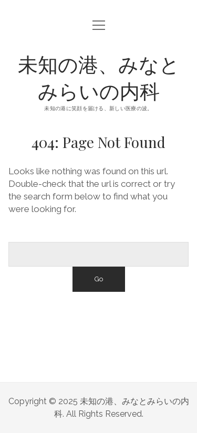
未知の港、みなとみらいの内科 (99, 77)
